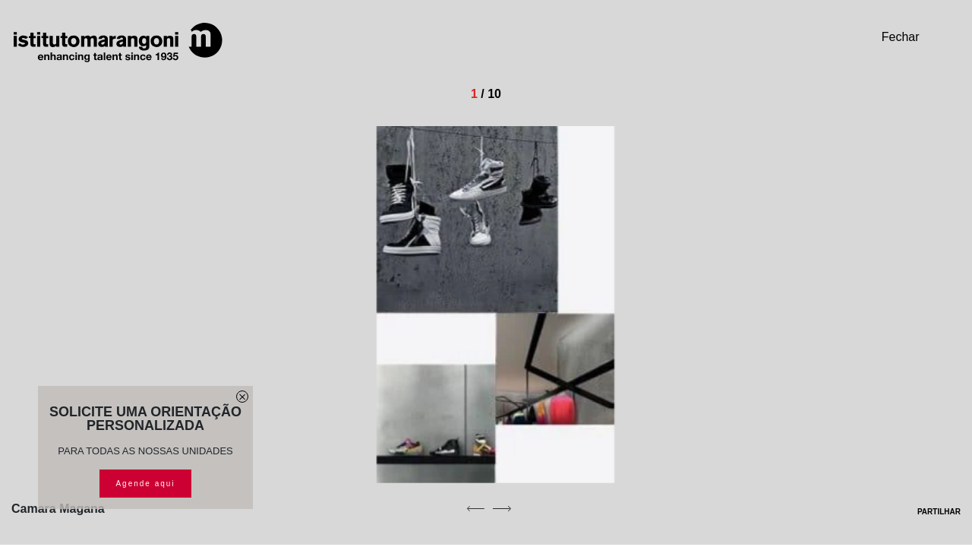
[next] (502, 508)
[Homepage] (117, 42)
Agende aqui (145, 483)
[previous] (475, 508)
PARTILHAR (929, 511)
